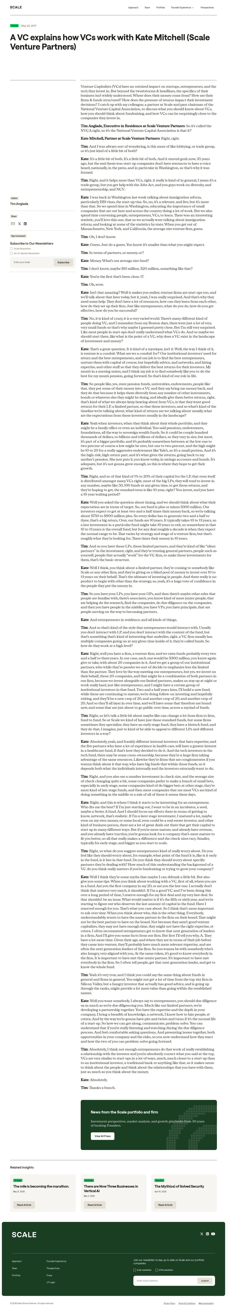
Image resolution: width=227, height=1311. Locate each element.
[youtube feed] (213, 1234)
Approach (133, 7)
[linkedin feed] (207, 1234)
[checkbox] (174, 1270)
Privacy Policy (169, 1303)
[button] (183, 7)
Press (49, 1275)
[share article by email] (13, 224)
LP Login (51, 1282)
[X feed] (202, 1234)
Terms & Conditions (186, 1303)
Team (147, 7)
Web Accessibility (206, 1303)
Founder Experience (56, 1261)
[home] (16, 7)
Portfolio (160, 7)
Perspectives (207, 7)
